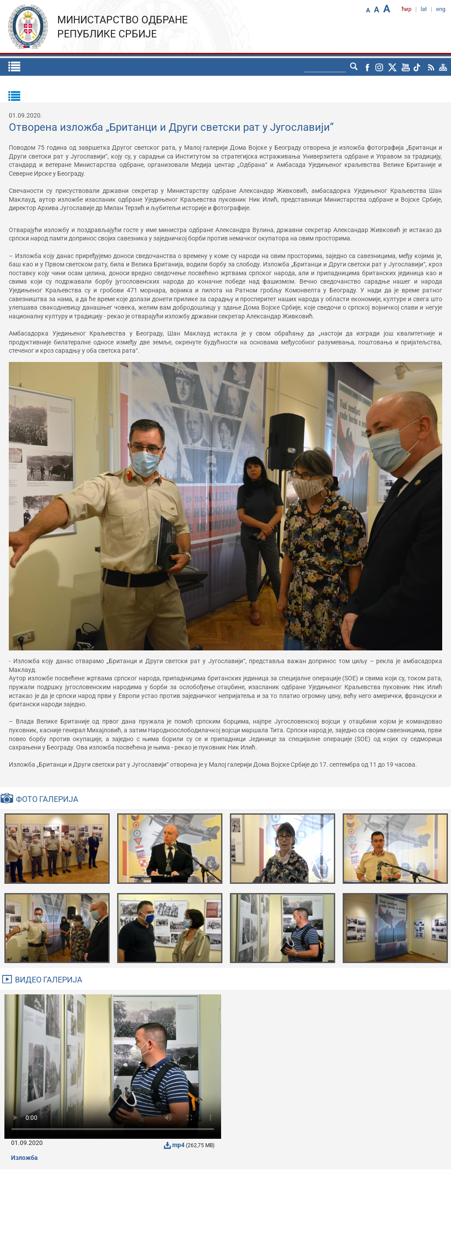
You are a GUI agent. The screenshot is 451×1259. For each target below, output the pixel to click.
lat (424, 9)
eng (440, 9)
